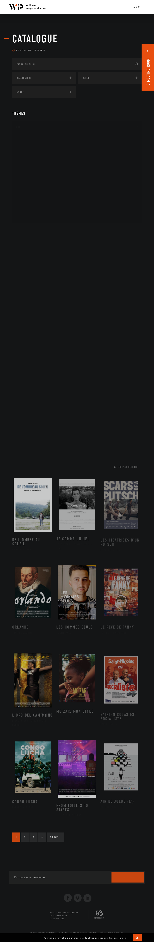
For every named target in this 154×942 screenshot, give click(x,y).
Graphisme (27, 165)
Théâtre (25, 216)
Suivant (55, 837)
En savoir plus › (117, 937)
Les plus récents (128, 467)
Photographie (29, 203)
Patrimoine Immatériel (35, 184)
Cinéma (25, 158)
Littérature (27, 171)
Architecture (29, 139)
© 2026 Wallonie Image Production (49, 933)
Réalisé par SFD (116, 933)
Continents (23, 229)
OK (137, 937)
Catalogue (35, 38)
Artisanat (27, 145)
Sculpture (27, 209)
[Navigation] (138, 7)
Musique (26, 177)
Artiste (25, 152)
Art (18, 127)
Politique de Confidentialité (88, 933)
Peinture (26, 190)
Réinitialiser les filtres (28, 50)
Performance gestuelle (36, 197)
